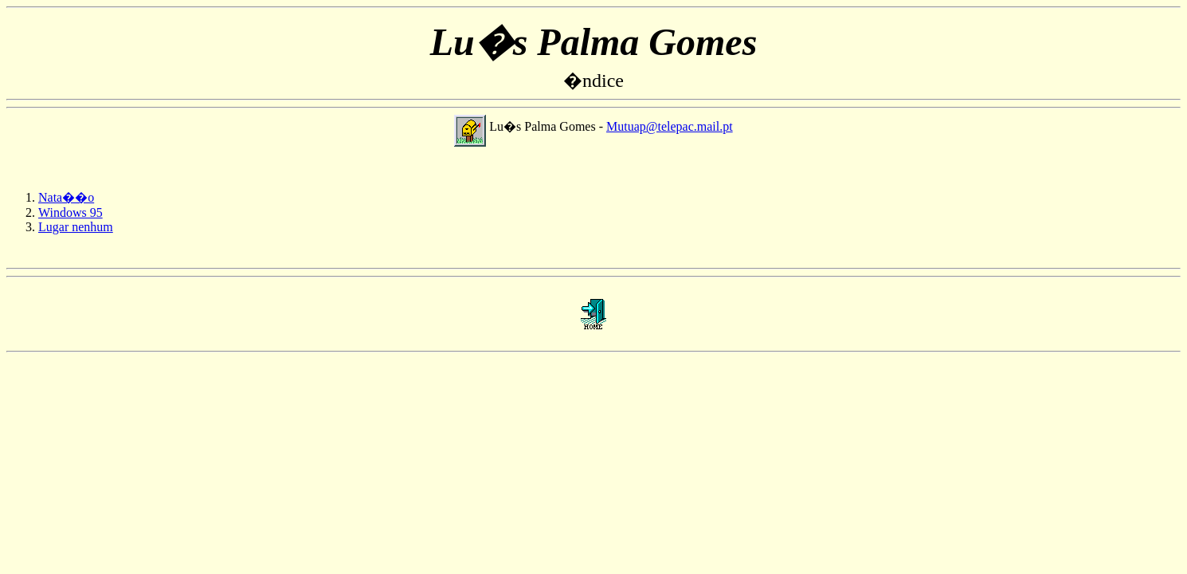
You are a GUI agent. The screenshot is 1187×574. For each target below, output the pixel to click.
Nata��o (66, 197)
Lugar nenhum (75, 227)
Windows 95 (70, 212)
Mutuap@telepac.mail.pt (669, 126)
